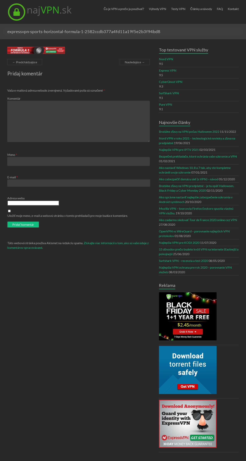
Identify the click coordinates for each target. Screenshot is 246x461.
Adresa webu (16, 198)
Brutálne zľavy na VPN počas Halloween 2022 (189, 131)
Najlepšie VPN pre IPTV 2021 (179, 149)
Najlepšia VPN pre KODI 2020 (179, 242)
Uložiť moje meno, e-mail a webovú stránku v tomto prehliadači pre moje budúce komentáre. (67, 215)
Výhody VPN (157, 9)
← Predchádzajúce (24, 62)
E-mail (12, 177)
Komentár (14, 98)
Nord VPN (166, 59)
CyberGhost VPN (170, 82)
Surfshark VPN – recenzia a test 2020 (183, 260)
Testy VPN (178, 9)
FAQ (220, 9)
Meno (12, 154)
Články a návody (201, 9)
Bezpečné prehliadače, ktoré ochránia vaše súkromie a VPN (198, 156)
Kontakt (233, 9)
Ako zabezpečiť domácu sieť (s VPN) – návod (188, 179)
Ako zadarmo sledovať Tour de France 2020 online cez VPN (198, 220)
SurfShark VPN (169, 93)
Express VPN (167, 70)
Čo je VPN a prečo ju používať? (124, 9)
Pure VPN (165, 104)
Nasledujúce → (135, 62)
